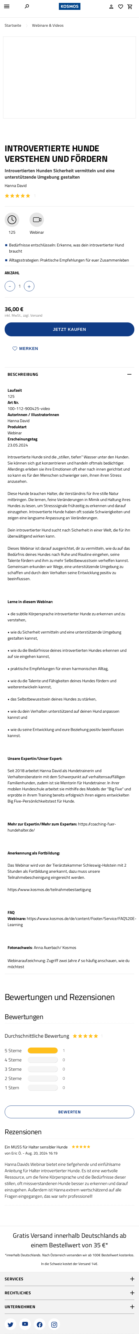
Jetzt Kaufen (69, 329)
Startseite (13, 25)
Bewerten (69, 1112)
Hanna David (16, 185)
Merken (25, 348)
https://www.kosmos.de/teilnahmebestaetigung (49, 889)
